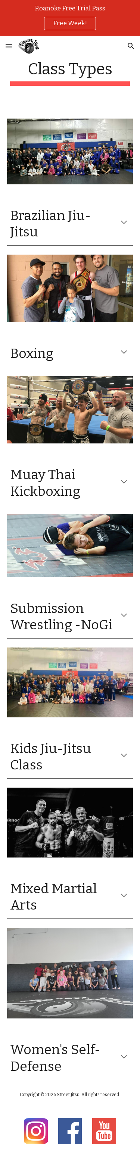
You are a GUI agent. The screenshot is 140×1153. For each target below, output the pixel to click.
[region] (70, 18)
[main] (70, 72)
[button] (9, 46)
